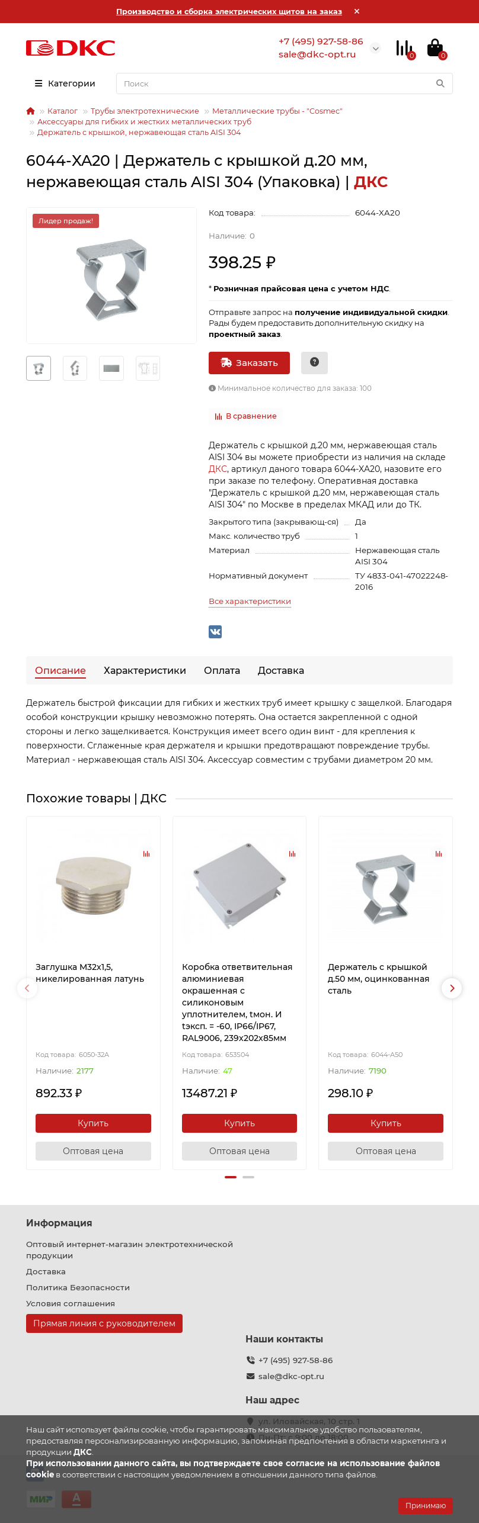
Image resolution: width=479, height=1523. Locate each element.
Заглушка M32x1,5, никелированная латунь (90, 973)
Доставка (281, 670)
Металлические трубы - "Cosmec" (277, 111)
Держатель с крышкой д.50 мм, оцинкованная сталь (379, 979)
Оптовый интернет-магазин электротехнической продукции (129, 1249)
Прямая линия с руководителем (104, 1323)
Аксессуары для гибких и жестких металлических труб (144, 121)
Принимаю (425, 1505)
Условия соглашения (70, 1303)
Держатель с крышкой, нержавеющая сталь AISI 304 (139, 132)
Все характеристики (250, 601)
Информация (59, 1223)
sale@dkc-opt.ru (291, 1376)
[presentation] (27, 988)
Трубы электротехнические (145, 111)
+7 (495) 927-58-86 (295, 1360)
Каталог (62, 111)
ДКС (218, 469)
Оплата (222, 670)
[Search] (284, 83)
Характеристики (145, 670)
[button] (231, 1177)
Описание (60, 670)
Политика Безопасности (78, 1287)
